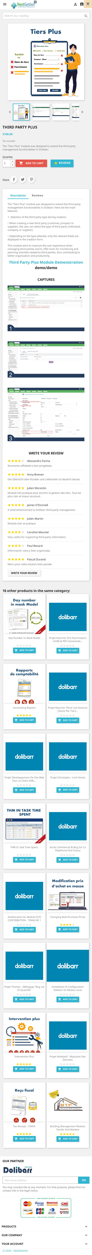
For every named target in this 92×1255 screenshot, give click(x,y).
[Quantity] (7, 163)
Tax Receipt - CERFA (24, 1126)
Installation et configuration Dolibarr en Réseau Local (68, 988)
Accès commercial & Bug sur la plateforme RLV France (68, 849)
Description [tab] (18, 195)
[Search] (46, 15)
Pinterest (31, 179)
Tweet (22, 179)
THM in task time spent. (24, 847)
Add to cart (31, 163)
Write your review (24, 573)
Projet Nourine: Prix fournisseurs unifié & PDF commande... (68, 639)
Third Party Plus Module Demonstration (46, 262)
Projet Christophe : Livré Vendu (67, 777)
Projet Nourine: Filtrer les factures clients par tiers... (67, 709)
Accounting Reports (24, 707)
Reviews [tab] (37, 195)
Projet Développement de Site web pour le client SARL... (24, 779)
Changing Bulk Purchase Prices (67, 917)
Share (13, 179)
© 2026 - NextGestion (15, 1250)
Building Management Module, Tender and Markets (68, 1128)
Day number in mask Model (24, 637)
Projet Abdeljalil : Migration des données (68, 1058)
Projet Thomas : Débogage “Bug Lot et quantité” (24, 988)
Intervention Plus (24, 1056)
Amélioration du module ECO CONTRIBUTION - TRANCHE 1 (24, 918)
